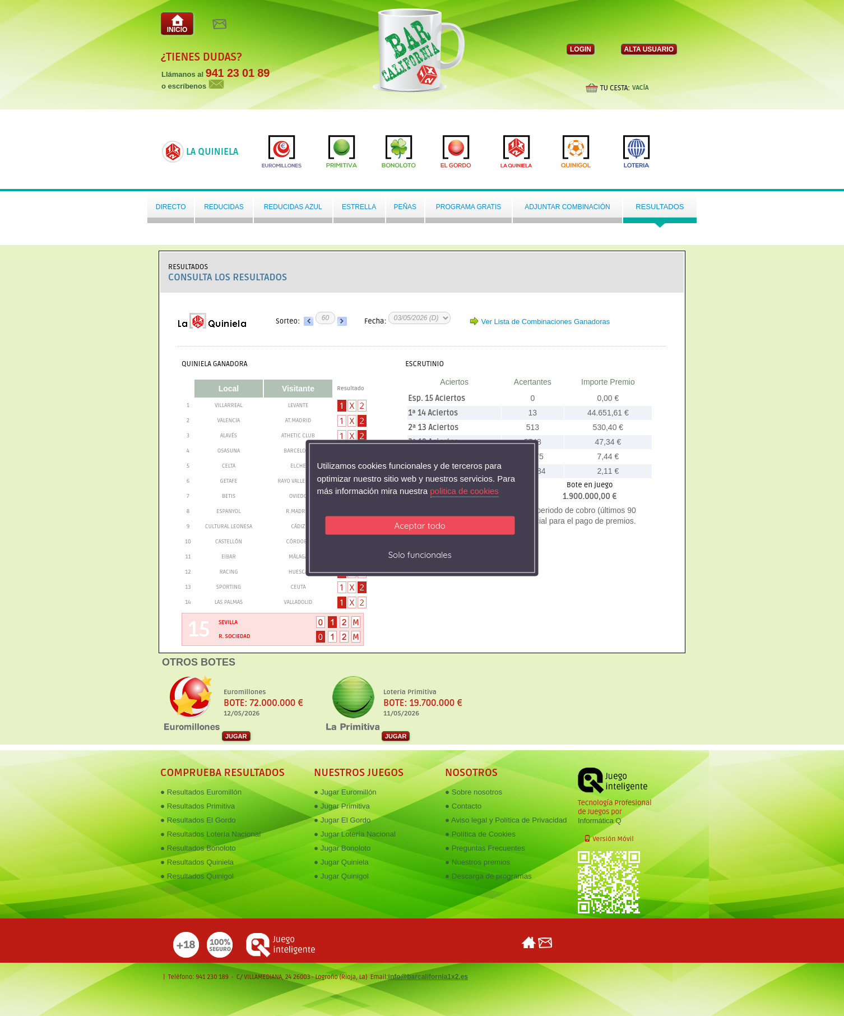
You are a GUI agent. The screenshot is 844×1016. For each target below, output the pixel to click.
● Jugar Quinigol (341, 876)
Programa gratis (468, 207)
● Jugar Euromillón (345, 792)
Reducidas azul (293, 207)
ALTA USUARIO (649, 49)
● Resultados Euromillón (201, 792)
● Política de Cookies (480, 834)
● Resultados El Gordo (198, 820)
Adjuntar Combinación (567, 207)
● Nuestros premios (477, 862)
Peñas (404, 207)
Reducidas (224, 207)
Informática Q (599, 820)
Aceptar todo (420, 525)
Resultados (660, 206)
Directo (171, 207)
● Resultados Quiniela (197, 862)
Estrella (359, 207)
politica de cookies (464, 491)
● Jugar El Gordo (342, 820)
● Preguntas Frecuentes (485, 848)
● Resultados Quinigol (197, 876)
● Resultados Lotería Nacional (210, 834)
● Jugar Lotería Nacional (355, 834)
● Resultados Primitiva (197, 806)
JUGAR (236, 736)
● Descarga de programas (488, 876)
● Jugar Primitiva (342, 806)
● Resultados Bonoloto (198, 848)
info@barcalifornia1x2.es (428, 977)
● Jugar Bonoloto (342, 848)
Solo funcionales (420, 554)
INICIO (177, 24)
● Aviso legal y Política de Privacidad (506, 820)
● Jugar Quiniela (341, 862)
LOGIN (580, 49)
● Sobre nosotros (473, 792)
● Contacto (463, 806)
